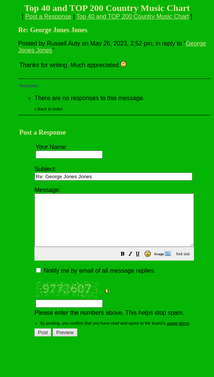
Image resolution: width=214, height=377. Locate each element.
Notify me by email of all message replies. (96, 281)
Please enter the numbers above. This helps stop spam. (123, 256)
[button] (142, 265)
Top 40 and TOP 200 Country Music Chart (132, 16)
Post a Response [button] (48, 16)
